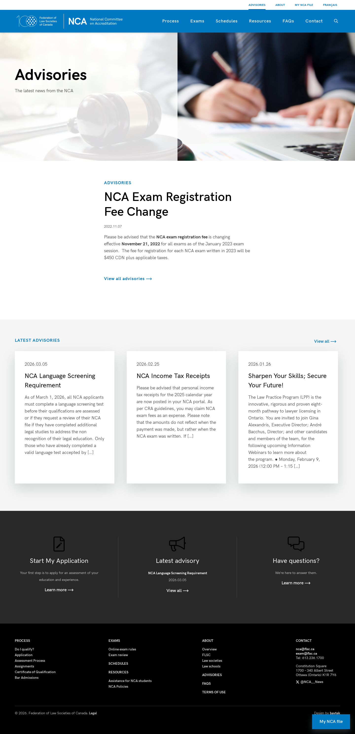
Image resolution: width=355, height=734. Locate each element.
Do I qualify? (24, 649)
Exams (197, 21)
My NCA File (304, 5)
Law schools (211, 666)
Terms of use (214, 692)
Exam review (118, 655)
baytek (335, 713)
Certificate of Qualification (35, 672)
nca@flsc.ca (305, 649)
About (280, 5)
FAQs (288, 21)
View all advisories (128, 278)
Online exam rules (122, 649)
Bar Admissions (26, 678)
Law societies (212, 661)
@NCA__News (309, 682)
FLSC (206, 655)
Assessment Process (30, 661)
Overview (209, 649)
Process (170, 21)
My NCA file (331, 721)
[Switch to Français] (330, 5)
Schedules (227, 21)
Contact (314, 21)
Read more (64, 417)
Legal (93, 713)
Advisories (257, 5)
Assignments (24, 666)
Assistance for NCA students (130, 681)
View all (325, 341)
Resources (260, 21)
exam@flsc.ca (306, 653)
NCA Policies (118, 686)
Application (24, 655)
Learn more (59, 589)
